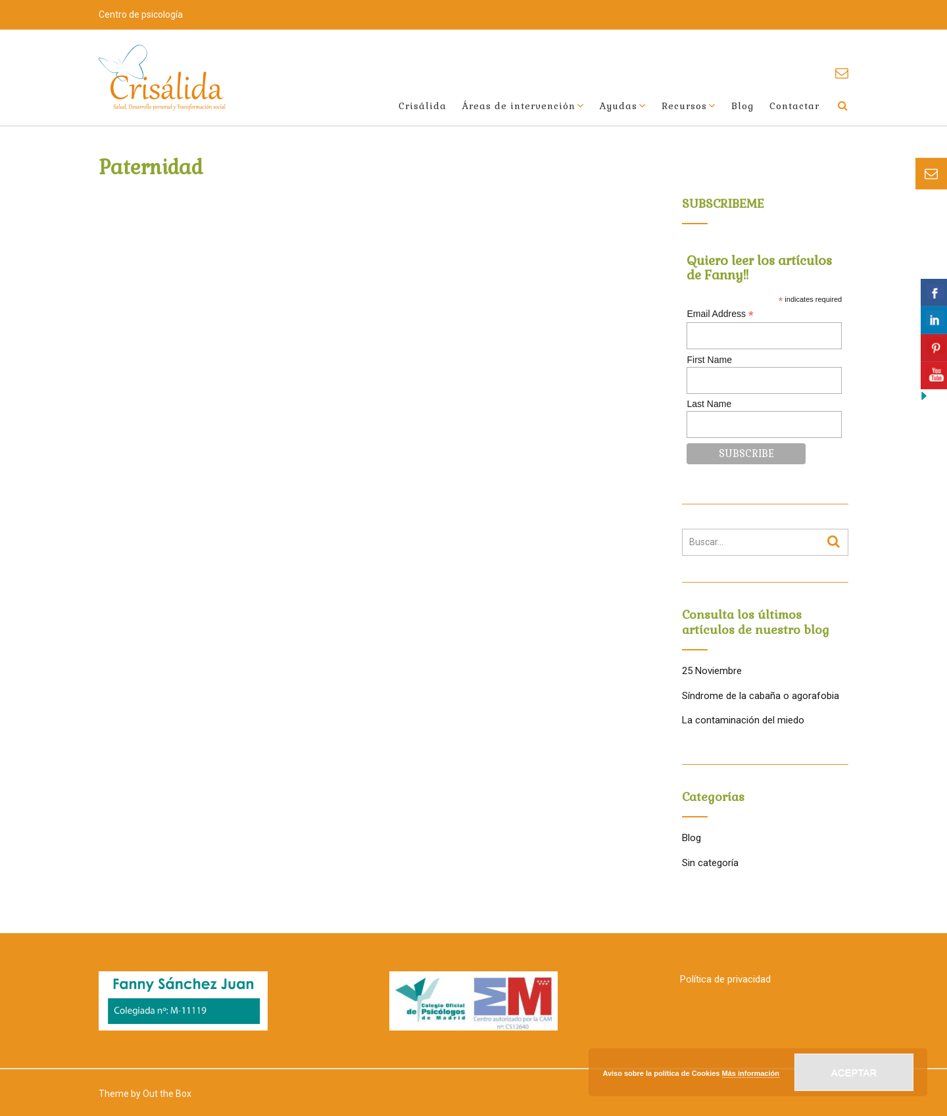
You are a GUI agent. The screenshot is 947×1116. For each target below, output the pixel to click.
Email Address (720, 314)
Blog (742, 106)
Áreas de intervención (518, 106)
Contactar (794, 106)
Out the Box (167, 1093)
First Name (709, 359)
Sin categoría (710, 863)
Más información (750, 1073)
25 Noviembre (712, 671)
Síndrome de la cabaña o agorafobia (760, 696)
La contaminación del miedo (743, 720)
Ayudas (618, 106)
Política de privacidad (725, 979)
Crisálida (423, 106)
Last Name (709, 404)
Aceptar (854, 1072)
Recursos (684, 106)
